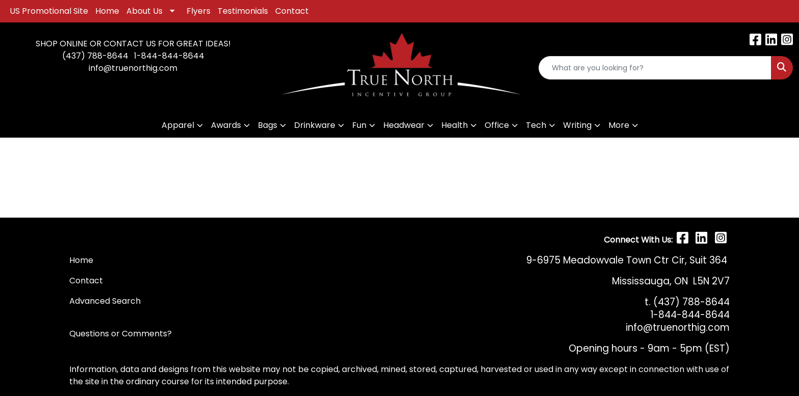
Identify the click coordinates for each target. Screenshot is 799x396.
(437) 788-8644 (95, 56)
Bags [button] (267, 125)
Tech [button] (536, 125)
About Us (144, 11)
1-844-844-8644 (169, 56)
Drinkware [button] (314, 125)
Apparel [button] (178, 125)
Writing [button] (577, 125)
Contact (292, 11)
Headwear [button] (403, 125)
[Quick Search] (655, 68)
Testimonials (243, 11)
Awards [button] (226, 125)
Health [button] (454, 125)
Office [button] (497, 125)
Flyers (198, 11)
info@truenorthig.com (133, 68)
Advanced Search (105, 301)
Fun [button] (359, 125)
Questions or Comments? (120, 333)
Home (107, 11)
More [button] (618, 125)
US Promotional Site (49, 11)
